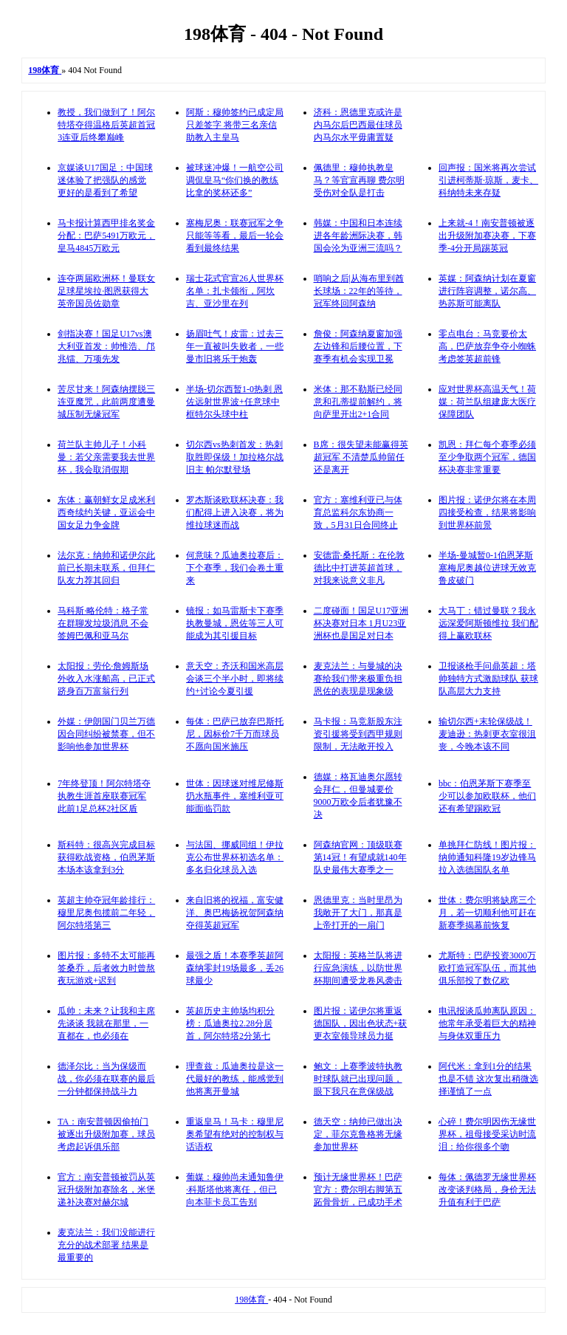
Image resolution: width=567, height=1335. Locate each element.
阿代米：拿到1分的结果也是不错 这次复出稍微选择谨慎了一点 (488, 1079)
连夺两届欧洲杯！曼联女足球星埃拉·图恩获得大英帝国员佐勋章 (106, 291)
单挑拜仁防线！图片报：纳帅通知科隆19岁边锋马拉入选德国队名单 (487, 857)
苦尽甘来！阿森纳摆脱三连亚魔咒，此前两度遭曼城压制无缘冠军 (106, 401)
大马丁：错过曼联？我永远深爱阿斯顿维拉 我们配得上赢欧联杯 (488, 623)
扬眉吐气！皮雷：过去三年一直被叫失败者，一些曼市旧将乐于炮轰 (235, 346)
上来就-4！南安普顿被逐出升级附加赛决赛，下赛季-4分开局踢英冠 (487, 235)
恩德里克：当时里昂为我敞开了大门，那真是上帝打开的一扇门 (358, 912)
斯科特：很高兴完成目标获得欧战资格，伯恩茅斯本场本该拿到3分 (106, 857)
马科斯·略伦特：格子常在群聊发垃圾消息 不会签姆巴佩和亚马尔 (103, 623)
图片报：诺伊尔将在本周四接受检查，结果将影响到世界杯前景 (487, 512)
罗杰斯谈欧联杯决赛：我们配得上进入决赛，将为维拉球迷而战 (235, 512)
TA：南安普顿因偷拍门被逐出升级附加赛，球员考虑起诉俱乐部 (106, 1134)
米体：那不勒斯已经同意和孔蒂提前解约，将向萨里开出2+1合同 (358, 401)
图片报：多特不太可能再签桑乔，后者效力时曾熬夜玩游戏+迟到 (106, 968)
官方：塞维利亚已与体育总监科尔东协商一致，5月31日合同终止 (358, 512)
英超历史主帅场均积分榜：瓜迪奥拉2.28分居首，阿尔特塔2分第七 (230, 1023)
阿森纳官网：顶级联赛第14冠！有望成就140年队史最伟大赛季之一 (360, 857)
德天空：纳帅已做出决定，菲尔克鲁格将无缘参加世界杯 (358, 1134)
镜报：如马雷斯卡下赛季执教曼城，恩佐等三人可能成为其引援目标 (235, 623)
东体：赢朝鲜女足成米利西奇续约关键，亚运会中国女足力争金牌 (106, 512)
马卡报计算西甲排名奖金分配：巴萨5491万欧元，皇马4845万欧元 (106, 235)
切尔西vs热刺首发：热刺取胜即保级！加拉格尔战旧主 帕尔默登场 (235, 457)
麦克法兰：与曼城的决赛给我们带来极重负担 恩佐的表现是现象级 (358, 678)
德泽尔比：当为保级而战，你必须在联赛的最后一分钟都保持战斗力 (106, 1079)
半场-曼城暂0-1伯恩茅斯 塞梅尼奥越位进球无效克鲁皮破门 (487, 568)
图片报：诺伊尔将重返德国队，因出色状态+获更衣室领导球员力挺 (361, 1023)
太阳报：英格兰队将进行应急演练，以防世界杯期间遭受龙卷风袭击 (358, 968)
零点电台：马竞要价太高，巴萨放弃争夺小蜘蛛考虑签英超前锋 (487, 346)
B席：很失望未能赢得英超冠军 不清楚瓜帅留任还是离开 (361, 457)
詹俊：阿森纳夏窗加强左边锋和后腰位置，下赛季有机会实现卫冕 (358, 346)
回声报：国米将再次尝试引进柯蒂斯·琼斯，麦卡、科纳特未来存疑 (488, 180)
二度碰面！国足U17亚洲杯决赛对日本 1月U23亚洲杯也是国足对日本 (361, 623)
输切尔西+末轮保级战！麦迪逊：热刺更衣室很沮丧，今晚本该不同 (487, 734)
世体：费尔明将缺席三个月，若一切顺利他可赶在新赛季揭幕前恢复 (487, 912)
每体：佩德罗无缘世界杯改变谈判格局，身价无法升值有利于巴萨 (487, 1189)
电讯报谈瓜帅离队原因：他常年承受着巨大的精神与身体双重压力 (487, 1023)
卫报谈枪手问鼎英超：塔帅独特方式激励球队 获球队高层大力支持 (488, 678)
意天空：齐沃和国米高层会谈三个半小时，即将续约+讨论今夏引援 (235, 678)
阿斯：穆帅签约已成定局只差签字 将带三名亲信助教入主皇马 (235, 125)
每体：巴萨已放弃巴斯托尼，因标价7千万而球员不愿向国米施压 (235, 734)
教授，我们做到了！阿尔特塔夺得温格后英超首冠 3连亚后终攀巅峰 (106, 125)
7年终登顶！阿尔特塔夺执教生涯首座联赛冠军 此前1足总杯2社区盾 (104, 796)
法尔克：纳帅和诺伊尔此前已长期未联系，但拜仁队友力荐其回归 (106, 568)
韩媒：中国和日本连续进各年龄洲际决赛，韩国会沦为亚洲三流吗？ (358, 235)
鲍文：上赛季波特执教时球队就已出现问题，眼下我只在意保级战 (358, 1079)
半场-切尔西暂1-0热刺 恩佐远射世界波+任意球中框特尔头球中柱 (234, 401)
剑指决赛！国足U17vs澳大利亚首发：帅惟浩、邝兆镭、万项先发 (106, 346)
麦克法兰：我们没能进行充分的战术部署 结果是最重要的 (106, 1245)
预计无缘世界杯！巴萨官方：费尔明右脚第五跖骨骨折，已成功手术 (358, 1189)
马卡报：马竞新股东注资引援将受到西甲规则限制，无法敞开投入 (358, 734)
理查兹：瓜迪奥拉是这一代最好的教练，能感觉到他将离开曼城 (235, 1079)
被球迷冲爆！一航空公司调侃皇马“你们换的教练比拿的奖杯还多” (235, 180)
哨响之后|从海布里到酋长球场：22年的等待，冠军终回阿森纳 (359, 291)
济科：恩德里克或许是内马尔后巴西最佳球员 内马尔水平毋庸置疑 (358, 125)
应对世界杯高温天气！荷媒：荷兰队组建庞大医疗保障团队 (487, 401)
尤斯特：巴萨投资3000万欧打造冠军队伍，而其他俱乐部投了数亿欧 (487, 968)
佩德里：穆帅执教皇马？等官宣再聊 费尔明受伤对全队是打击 (359, 180)
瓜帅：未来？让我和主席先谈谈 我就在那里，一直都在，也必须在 (106, 1023)
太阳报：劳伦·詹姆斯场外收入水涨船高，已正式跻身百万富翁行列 (106, 678)
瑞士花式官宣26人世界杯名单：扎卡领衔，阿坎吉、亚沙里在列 (235, 291)
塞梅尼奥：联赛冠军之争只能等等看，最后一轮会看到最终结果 (235, 235)
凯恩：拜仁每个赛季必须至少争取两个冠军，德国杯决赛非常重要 (487, 457)
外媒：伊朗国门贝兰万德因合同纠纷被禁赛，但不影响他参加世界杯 (106, 734)
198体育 (251, 1299)
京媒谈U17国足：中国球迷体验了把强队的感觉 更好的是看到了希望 (105, 180)
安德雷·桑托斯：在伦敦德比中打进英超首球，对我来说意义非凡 (359, 568)
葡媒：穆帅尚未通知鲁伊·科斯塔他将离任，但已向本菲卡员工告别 (235, 1189)
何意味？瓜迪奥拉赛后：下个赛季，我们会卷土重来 (235, 568)
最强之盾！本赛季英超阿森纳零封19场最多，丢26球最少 (235, 968)
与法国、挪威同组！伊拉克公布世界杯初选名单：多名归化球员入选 (235, 857)
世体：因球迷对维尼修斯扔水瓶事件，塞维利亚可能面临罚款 (235, 796)
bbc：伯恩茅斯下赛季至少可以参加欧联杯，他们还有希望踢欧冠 (487, 796)
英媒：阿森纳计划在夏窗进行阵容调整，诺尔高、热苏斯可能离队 (487, 291)
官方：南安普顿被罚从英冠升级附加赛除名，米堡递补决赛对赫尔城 (106, 1189)
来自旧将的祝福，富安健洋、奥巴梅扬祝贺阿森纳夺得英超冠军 (235, 912)
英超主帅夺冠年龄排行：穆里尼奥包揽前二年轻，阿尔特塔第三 (106, 912)
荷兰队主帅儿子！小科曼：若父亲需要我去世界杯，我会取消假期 (106, 457)
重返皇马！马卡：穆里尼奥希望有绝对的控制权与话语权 (235, 1134)
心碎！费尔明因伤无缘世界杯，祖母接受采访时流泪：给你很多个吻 (487, 1134)
